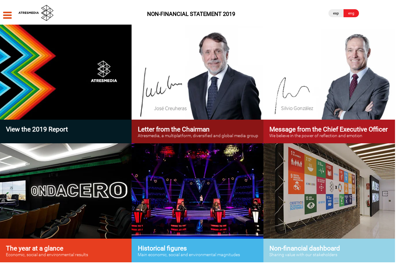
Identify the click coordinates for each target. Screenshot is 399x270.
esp (336, 13)
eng (351, 13)
